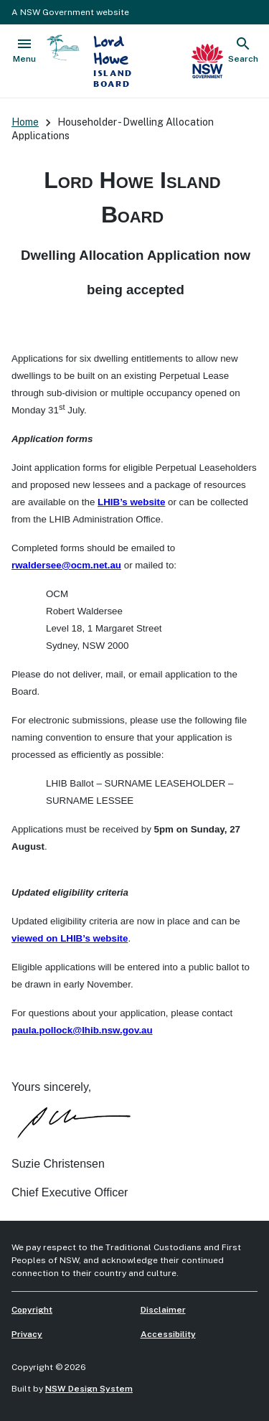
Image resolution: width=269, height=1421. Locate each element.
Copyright (31, 1310)
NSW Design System (89, 1389)
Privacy (26, 1334)
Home (25, 122)
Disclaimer (163, 1310)
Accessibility (168, 1334)
